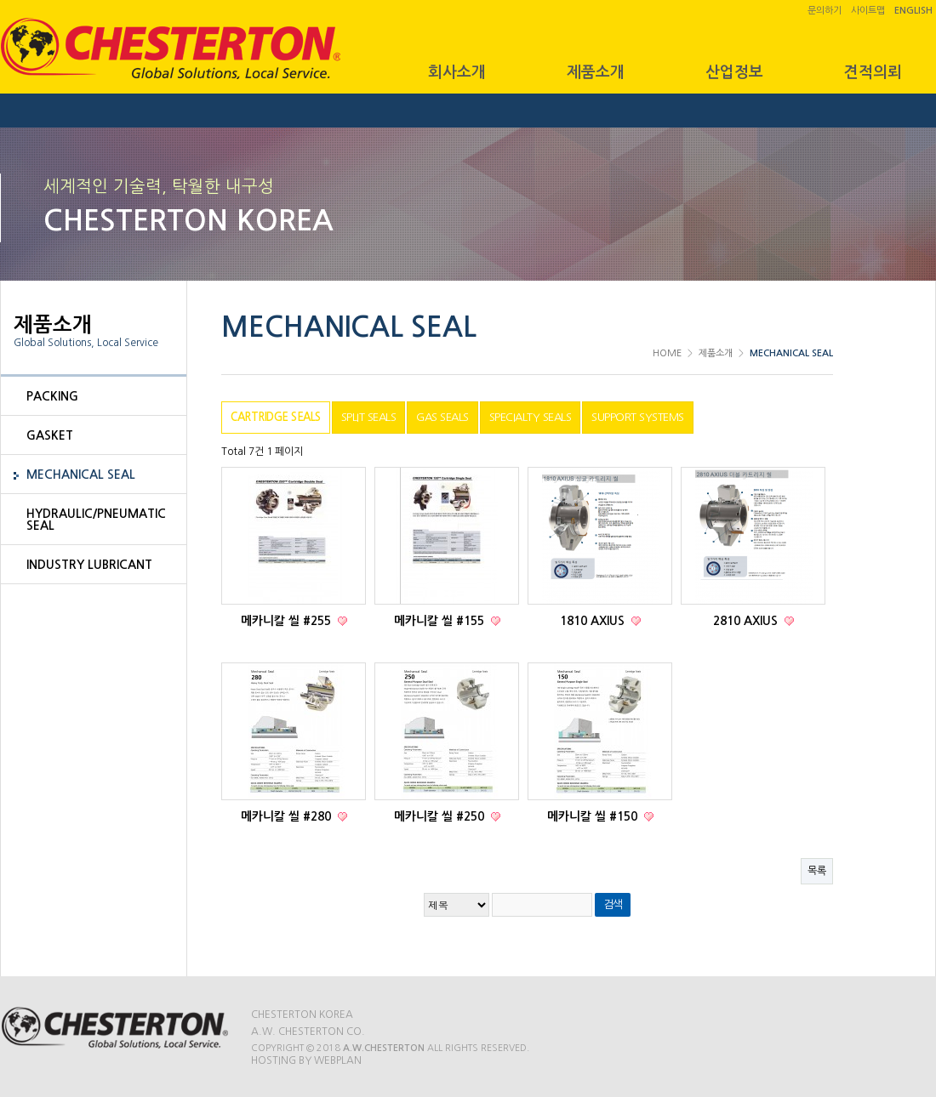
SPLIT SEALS (369, 417)
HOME (667, 353)
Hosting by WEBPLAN (306, 1060)
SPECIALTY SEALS (530, 417)
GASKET (49, 435)
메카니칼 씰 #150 (594, 816)
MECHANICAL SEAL (80, 474)
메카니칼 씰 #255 (287, 621)
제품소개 (596, 72)
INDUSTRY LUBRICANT (89, 565)
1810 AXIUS (594, 621)
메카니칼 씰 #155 (441, 621)
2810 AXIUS (747, 621)
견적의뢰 (873, 72)
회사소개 (457, 72)
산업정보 (734, 72)
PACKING (52, 396)
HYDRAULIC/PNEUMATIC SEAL (96, 519)
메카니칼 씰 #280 (287, 816)
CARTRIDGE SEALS (276, 417)
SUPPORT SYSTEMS (637, 417)
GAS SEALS (442, 417)
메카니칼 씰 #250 (441, 816)
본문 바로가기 (0, 0)
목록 (817, 871)
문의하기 (825, 10)
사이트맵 (868, 10)
